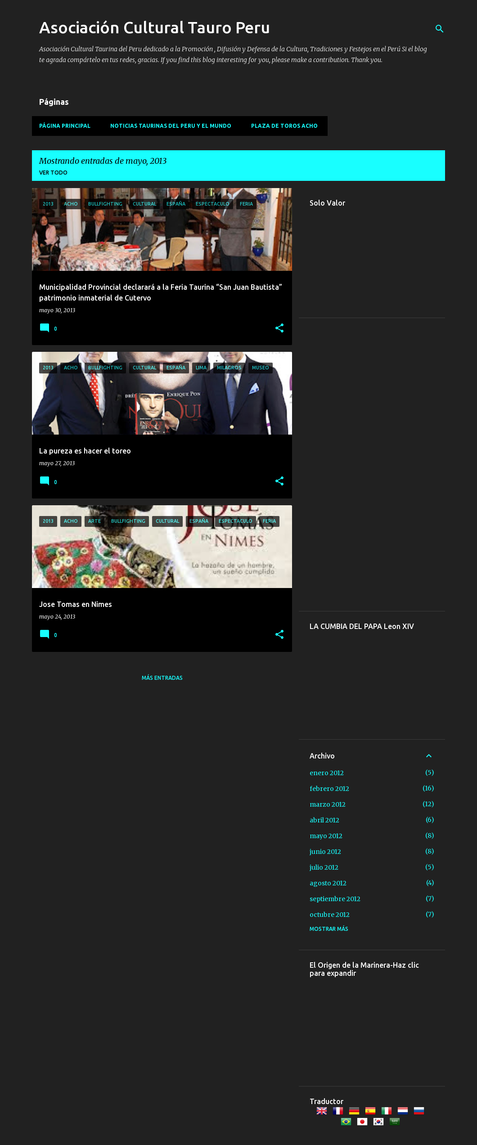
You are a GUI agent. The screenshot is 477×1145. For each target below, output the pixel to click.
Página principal (64, 126)
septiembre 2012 (335, 899)
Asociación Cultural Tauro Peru (154, 27)
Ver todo (53, 172)
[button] (279, 329)
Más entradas (162, 678)
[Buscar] (439, 29)
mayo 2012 (326, 836)
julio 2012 (324, 867)
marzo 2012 (328, 804)
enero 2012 (327, 773)
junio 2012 (325, 852)
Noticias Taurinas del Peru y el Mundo (170, 126)
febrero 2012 (329, 789)
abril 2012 (324, 820)
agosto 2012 (328, 883)
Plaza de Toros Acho (284, 126)
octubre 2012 (330, 915)
